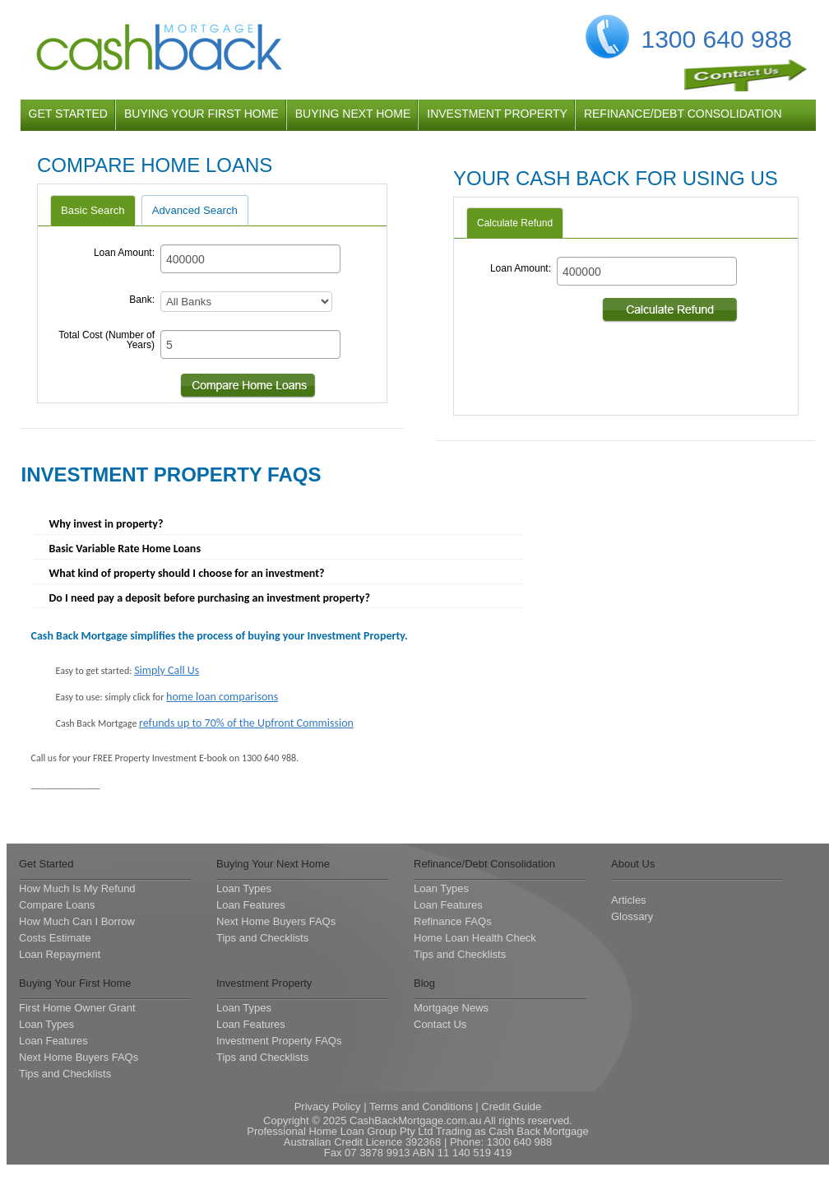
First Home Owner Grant (77, 1008)
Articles (628, 900)
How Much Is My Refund (77, 888)
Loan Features (250, 905)
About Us (633, 864)
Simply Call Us (166, 670)
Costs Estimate (54, 938)
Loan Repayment (59, 954)
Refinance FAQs (453, 921)
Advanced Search (195, 210)
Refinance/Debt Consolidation (484, 864)
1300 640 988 (717, 39)
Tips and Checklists (262, 938)
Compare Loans (57, 905)
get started (68, 113)
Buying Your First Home (75, 983)
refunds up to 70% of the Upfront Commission (246, 723)
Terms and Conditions (421, 1106)
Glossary (632, 916)
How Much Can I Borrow (77, 921)
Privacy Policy (327, 1106)
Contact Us (440, 1024)
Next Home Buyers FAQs (276, 921)
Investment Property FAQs (278, 1041)
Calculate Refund (515, 223)
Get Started (46, 864)
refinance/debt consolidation (683, 113)
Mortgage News (451, 1008)
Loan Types (243, 888)
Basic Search (93, 210)
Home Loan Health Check (475, 938)
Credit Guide (511, 1106)
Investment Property (264, 983)
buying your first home (201, 113)
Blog (424, 983)
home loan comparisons (222, 697)
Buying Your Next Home (273, 864)
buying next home (353, 113)
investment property (497, 113)
